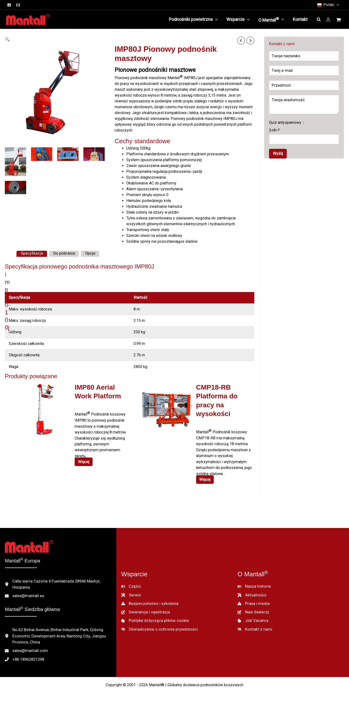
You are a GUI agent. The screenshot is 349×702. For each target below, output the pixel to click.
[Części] (130, 584)
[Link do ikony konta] (328, 19)
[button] (336, 5)
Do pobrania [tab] (62, 253)
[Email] (18, 5)
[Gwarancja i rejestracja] (143, 609)
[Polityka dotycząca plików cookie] (153, 617)
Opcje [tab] (87, 253)
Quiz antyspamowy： (304, 132)
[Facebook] (9, 5)
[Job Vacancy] (252, 617)
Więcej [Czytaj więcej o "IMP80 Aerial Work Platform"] (84, 460)
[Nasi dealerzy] (253, 609)
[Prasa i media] (253, 600)
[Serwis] (131, 592)
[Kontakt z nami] (254, 625)
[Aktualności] (251, 592)
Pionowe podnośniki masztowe (155, 69)
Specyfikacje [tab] (31, 253)
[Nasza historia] (254, 584)
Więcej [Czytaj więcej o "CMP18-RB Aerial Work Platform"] (205, 478)
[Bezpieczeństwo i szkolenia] (149, 600)
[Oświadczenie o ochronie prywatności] (157, 625)
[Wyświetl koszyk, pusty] (339, 20)
